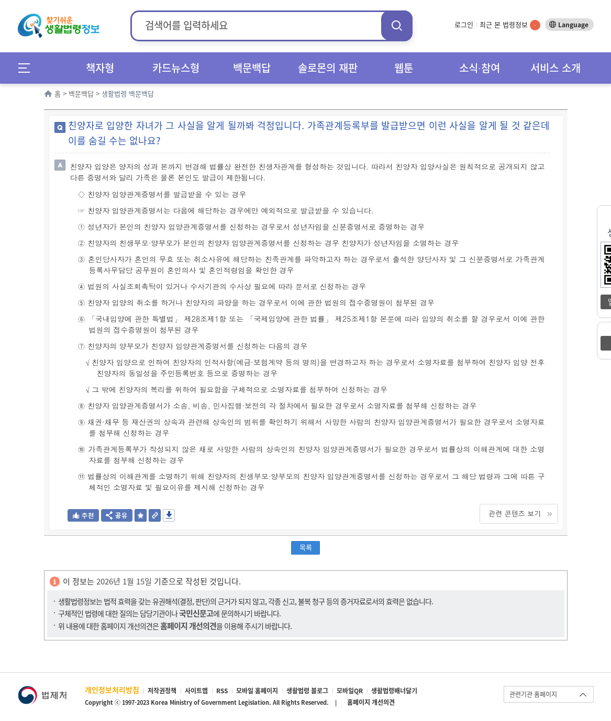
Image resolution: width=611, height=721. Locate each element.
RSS (222, 690)
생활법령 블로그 (307, 690)
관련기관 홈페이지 (533, 694)
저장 (169, 515)
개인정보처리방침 (112, 689)
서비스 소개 (555, 67)
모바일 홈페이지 (257, 690)
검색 (397, 25)
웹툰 (403, 67)
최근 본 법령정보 (510, 24)
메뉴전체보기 (27, 68)
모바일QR (350, 690)
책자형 (100, 67)
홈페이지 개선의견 (371, 702)
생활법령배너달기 (394, 690)
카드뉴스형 (175, 67)
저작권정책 (162, 690)
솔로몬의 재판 (328, 67)
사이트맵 (196, 690)
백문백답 (252, 67)
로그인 (463, 24)
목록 (305, 547)
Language (573, 24)
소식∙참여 (479, 67)
